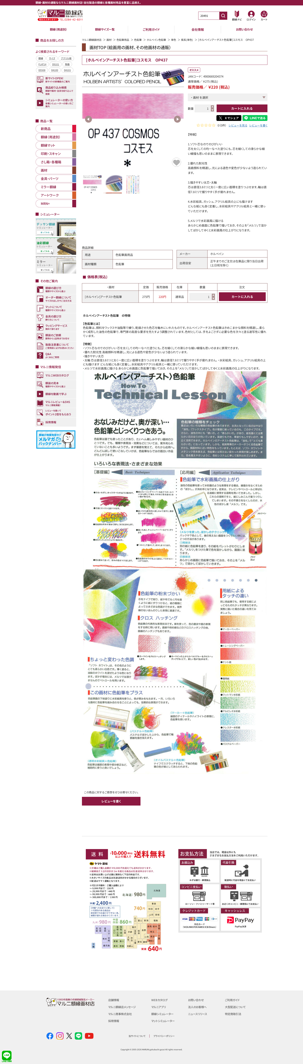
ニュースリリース (198, 1014)
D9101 (55, 64)
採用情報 (114, 1021)
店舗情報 (114, 1000)
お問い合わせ (244, 29)
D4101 (67, 70)
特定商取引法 (233, 1014)
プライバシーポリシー (164, 1035)
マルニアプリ (159, 1007)
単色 (178, 40)
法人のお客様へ (198, 1007)
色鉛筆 (141, 40)
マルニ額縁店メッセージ (123, 1007)
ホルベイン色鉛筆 (160, 40)
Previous (88, 119)
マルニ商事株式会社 (121, 1014)
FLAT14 (42, 64)
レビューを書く (258, 126)
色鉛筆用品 (125, 40)
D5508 (41, 70)
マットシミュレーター (164, 1021)
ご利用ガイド (151, 29)
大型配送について (236, 1007)
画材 (110, 40)
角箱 (67, 64)
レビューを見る (238, 126)
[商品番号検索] (223, 16)
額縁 (40, 58)
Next (177, 119)
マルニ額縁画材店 (92, 40)
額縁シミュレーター (163, 1014)
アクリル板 (66, 58)
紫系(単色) (192, 40)
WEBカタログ (159, 1000)
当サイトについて (137, 1035)
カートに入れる (242, 108)
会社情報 (198, 29)
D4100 (54, 70)
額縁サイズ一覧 (104, 29)
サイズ (52, 58)
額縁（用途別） (58, 29)
